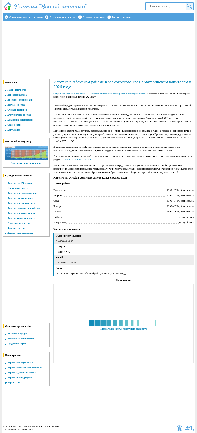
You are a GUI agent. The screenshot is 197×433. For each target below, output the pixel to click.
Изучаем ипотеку (16, 104)
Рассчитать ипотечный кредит (27, 163)
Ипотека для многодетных (21, 203)
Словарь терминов (17, 109)
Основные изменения (94, 17)
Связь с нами (14, 124)
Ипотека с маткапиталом (20, 198)
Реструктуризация (121, 17)
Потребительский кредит (20, 338)
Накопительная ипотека (20, 233)
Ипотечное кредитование (20, 100)
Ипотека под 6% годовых (20, 183)
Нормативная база (17, 95)
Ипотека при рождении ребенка (23, 208)
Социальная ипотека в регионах (26, 17)
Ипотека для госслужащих (21, 213)
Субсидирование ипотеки (63, 17)
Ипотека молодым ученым (21, 218)
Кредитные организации (20, 119)
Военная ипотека (16, 228)
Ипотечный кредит (17, 333)
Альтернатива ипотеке (19, 114)
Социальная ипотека (18, 188)
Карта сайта (13, 129)
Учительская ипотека (18, 223)
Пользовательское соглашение (18, 429)
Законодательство (16, 90)
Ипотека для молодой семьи (22, 193)
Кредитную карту (16, 343)
